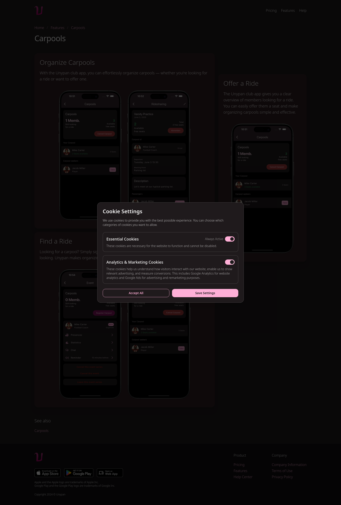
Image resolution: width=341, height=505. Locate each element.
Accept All (136, 293)
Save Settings (205, 293)
